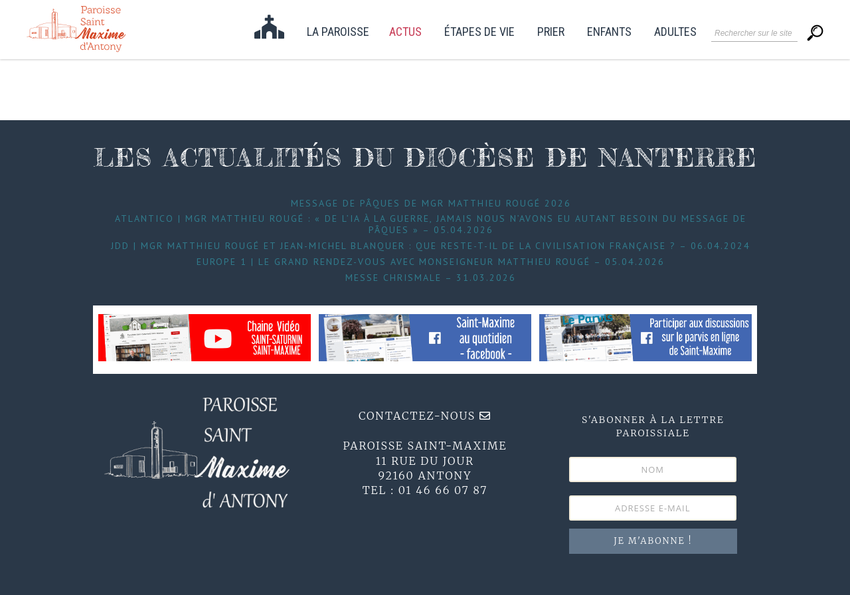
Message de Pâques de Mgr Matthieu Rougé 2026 (431, 203)
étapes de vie (479, 32)
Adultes (675, 32)
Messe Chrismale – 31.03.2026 (430, 278)
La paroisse (338, 32)
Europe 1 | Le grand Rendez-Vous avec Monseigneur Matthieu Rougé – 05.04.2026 (431, 262)
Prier (550, 32)
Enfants (609, 32)
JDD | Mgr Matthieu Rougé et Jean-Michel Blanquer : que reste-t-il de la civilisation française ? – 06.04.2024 (430, 246)
